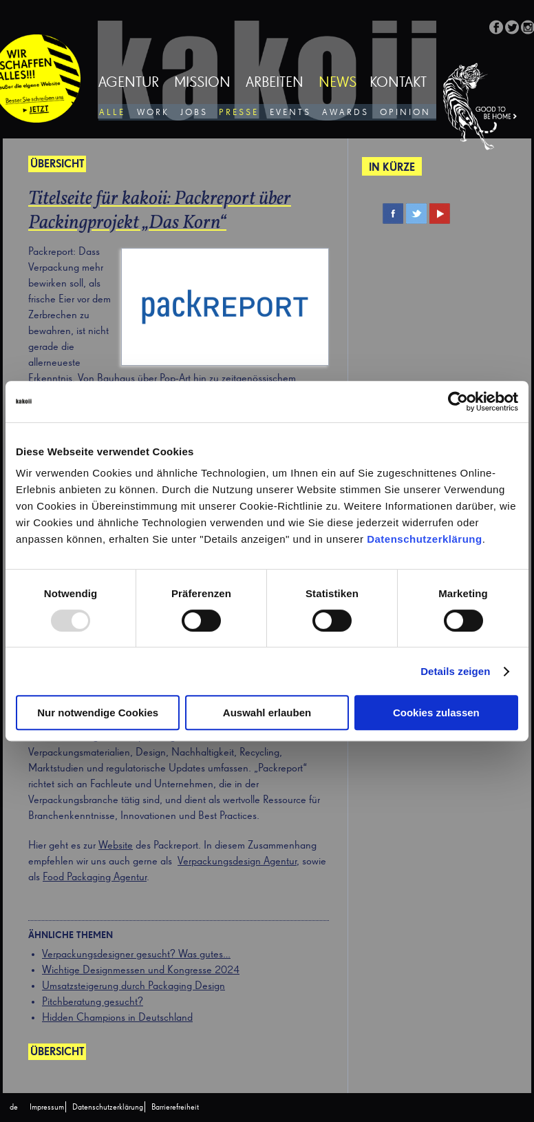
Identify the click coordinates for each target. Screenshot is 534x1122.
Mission (202, 83)
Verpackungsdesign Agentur (237, 861)
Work (153, 112)
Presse (239, 112)
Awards (345, 112)
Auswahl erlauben (267, 712)
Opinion (405, 112)
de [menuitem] (14, 1107)
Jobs (194, 112)
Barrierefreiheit (175, 1107)
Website (115, 845)
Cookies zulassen (436, 712)
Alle (112, 112)
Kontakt (398, 83)
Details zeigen (455, 671)
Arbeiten (274, 83)
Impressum (47, 1107)
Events (290, 112)
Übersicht (57, 1052)
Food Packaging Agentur (95, 877)
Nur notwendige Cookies (97, 712)
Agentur (128, 83)
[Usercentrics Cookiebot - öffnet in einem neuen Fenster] (458, 401)
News (337, 83)
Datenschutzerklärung (424, 539)
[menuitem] (14, 1107)
